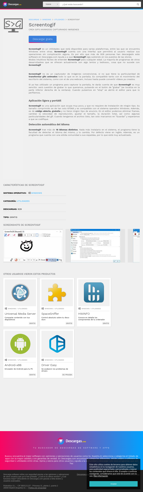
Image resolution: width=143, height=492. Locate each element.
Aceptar (113, 484)
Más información (100, 476)
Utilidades (23, 201)
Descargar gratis (43, 39)
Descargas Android (85, 474)
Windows (36, 193)
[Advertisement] (84, 160)
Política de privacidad (37, 487)
